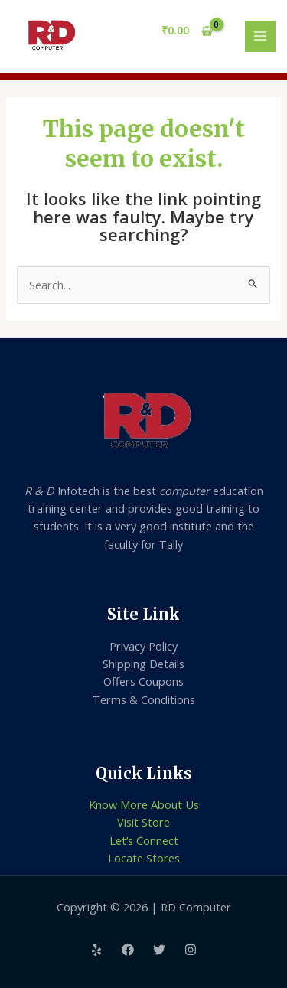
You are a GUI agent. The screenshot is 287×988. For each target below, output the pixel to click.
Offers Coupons (143, 681)
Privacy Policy (143, 646)
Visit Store (143, 822)
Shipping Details (143, 663)
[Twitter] (159, 950)
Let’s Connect (143, 840)
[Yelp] (96, 950)
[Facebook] (128, 950)
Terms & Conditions (144, 699)
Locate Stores (144, 858)
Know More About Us (144, 804)
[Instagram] (190, 950)
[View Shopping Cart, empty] (187, 31)
